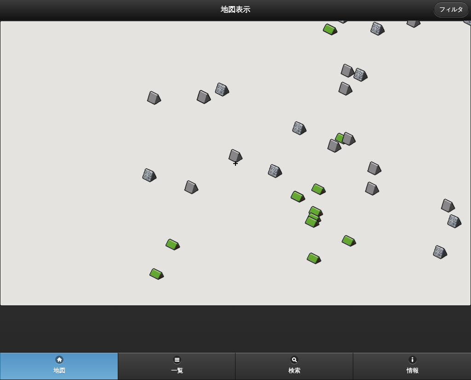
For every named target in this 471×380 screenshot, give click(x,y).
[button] (374, 168)
